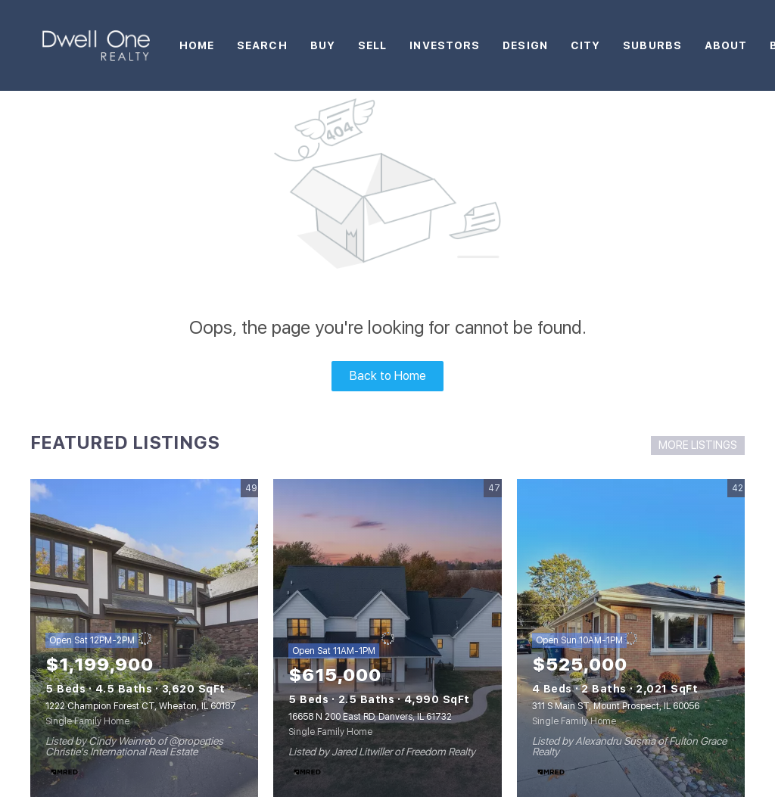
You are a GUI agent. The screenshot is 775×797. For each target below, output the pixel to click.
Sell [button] (372, 45)
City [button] (585, 45)
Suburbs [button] (652, 45)
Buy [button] (322, 45)
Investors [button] (444, 45)
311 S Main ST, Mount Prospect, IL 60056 (615, 706)
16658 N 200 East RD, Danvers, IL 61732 (370, 716)
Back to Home (388, 376)
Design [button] (525, 45)
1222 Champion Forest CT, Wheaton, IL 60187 (140, 706)
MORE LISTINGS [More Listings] (697, 445)
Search (262, 45)
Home (196, 45)
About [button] (726, 45)
